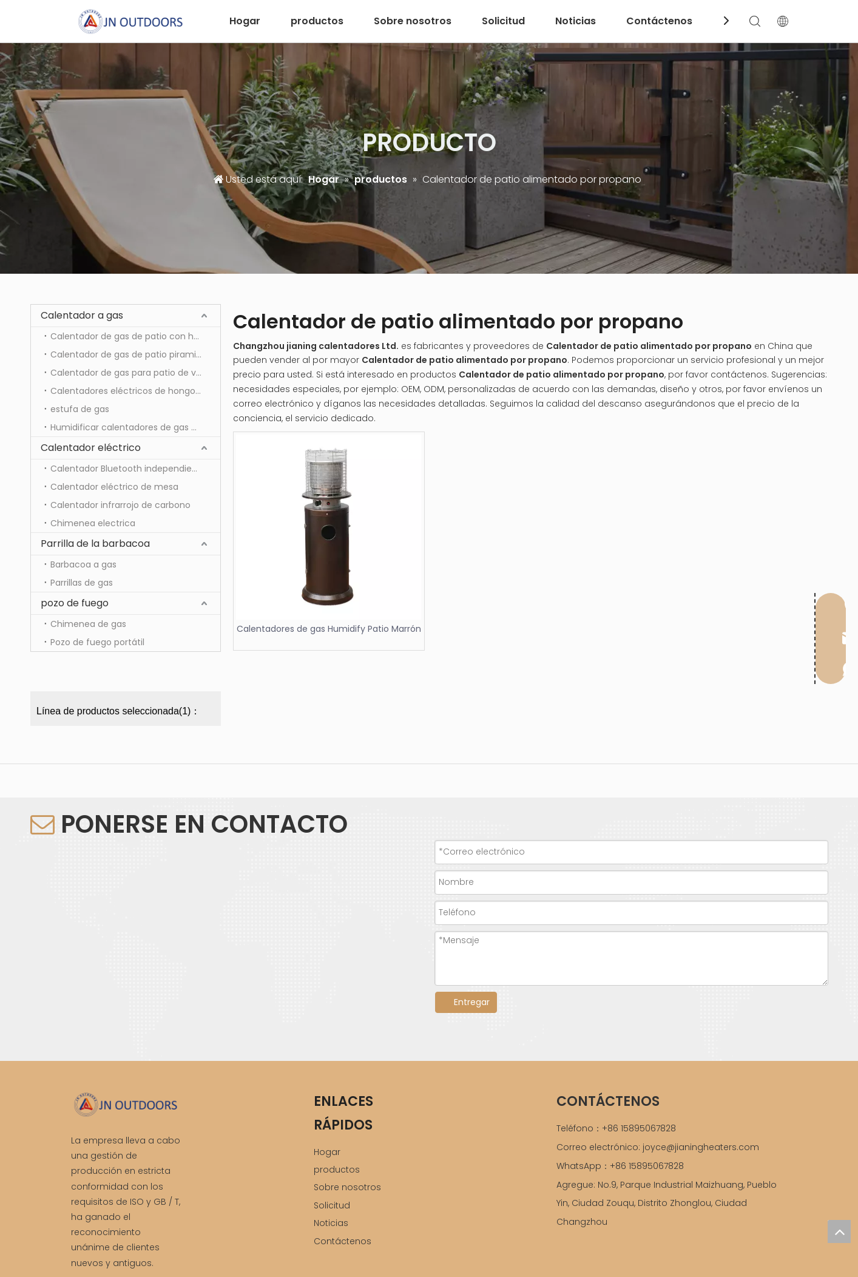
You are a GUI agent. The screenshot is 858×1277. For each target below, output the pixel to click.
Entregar (472, 1002)
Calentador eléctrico (91, 448)
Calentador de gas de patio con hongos (135, 336)
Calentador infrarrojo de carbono (121, 505)
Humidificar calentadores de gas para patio (135, 427)
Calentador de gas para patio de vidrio (132, 373)
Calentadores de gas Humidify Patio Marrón (329, 629)
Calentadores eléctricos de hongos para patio (135, 391)
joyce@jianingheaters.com (701, 1147)
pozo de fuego (75, 603)
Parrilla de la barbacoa (95, 543)
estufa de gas (79, 409)
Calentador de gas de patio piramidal (129, 354)
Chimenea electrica (92, 523)
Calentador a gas (82, 315)
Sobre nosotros (412, 21)
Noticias (575, 21)
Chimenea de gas (88, 624)
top (839, 1231)
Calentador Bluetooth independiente (128, 468)
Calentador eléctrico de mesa (114, 487)
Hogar (244, 21)
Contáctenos (659, 21)
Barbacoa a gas (83, 564)
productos (317, 21)
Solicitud (503, 21)
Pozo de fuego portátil (97, 642)
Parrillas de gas (81, 583)
